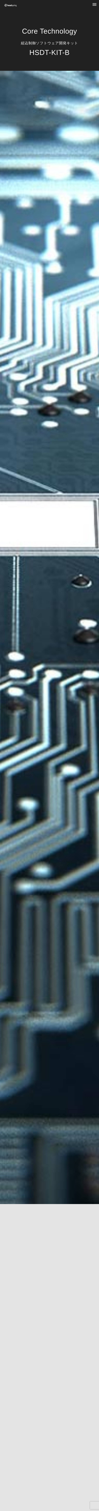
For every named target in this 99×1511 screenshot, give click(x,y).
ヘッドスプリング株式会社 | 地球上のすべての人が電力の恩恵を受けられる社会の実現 (12, 5)
